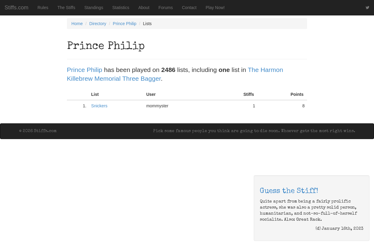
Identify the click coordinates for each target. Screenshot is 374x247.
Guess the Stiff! (289, 191)
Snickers (99, 105)
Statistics (120, 7)
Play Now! (215, 7)
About (144, 7)
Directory (97, 23)
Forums (165, 7)
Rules (43, 7)
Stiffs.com (16, 8)
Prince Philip (125, 23)
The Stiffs (66, 7)
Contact (189, 7)
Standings (93, 7)
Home (77, 23)
